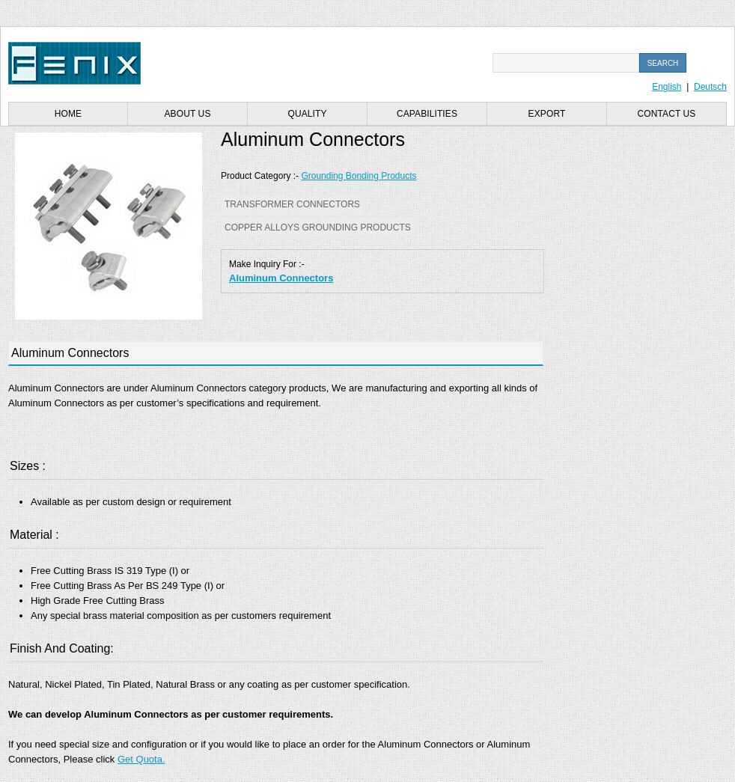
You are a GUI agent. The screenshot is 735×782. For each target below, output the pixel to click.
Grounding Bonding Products (358, 176)
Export (547, 114)
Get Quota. (141, 759)
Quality (306, 114)
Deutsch (710, 87)
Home (68, 114)
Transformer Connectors (292, 204)
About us (188, 114)
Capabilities (427, 114)
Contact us (667, 114)
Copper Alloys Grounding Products (318, 227)
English (666, 87)
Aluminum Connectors (281, 278)
